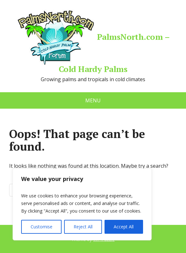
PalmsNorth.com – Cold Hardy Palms (93, 41)
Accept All (124, 227)
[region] (82, 204)
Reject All (83, 227)
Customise (41, 227)
